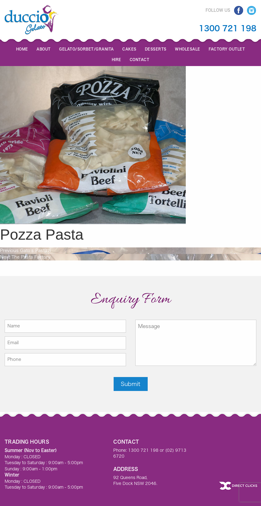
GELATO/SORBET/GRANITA (86, 49)
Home (22, 49)
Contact (140, 59)
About (44, 49)
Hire (116, 59)
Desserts (156, 49)
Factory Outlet (227, 49)
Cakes (129, 49)
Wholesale (187, 49)
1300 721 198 (227, 28)
